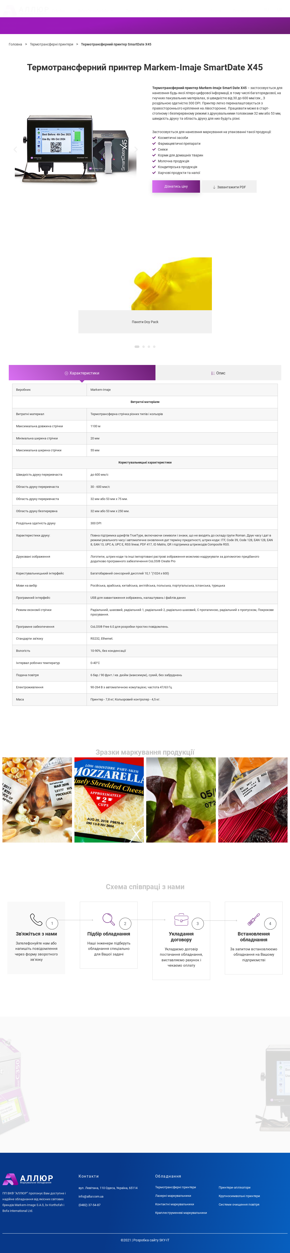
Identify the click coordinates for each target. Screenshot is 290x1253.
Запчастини (135, 10)
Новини (215, 10)
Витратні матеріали (95, 10)
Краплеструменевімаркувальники (146, 25)
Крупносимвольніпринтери (228, 25)
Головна (58, 10)
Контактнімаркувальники (102, 25)
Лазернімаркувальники (59, 25)
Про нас (188, 10)
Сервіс (162, 10)
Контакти (241, 10)
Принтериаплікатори (188, 25)
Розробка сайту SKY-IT (151, 1240)
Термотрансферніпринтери (15, 25)
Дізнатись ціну (176, 186)
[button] (15, 149)
